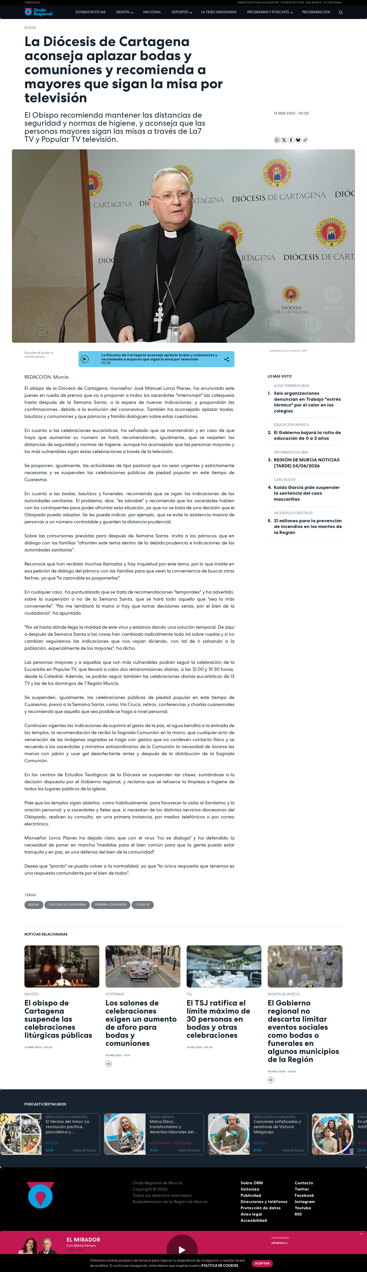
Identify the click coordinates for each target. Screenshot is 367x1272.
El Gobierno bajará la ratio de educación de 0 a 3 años (307, 435)
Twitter (302, 1189)
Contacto (304, 1183)
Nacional (152, 12)
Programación (316, 12)
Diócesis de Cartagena (70, 905)
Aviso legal (251, 1214)
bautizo (31, 995)
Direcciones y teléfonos (264, 1202)
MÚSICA (52, 1143)
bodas (30, 28)
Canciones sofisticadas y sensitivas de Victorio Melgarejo (277, 1127)
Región (122, 12)
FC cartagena (333, 2)
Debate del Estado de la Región (258, 2)
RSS (298, 1214)
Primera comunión (118, 905)
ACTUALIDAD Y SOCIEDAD (170, 1143)
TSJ (189, 995)
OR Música (280, 1243)
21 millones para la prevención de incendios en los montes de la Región (308, 526)
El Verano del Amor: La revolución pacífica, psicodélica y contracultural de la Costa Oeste (67, 1127)
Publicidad (251, 1195)
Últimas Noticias (292, 2)
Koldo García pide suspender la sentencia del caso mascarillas (307, 493)
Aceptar (263, 1264)
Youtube (303, 1208)
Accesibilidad (254, 1220)
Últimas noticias (90, 12)
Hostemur (115, 995)
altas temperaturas (291, 386)
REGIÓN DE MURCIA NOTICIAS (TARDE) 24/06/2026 (306, 463)
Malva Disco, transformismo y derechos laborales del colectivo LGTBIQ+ (172, 1127)
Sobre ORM (252, 1183)
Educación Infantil (291, 425)
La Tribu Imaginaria (219, 12)
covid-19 (153, 905)
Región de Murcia (284, 995)
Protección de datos (261, 1208)
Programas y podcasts (268, 12)
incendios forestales (293, 513)
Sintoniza (250, 1189)
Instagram (305, 1202)
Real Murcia (314, 2)
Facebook (304, 1195)
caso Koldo (285, 480)
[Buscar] (339, 12)
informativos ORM (291, 452)
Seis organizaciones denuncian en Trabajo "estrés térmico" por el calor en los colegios (307, 402)
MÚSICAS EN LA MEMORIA (67, 1117)
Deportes (180, 12)
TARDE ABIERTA (162, 1117)
